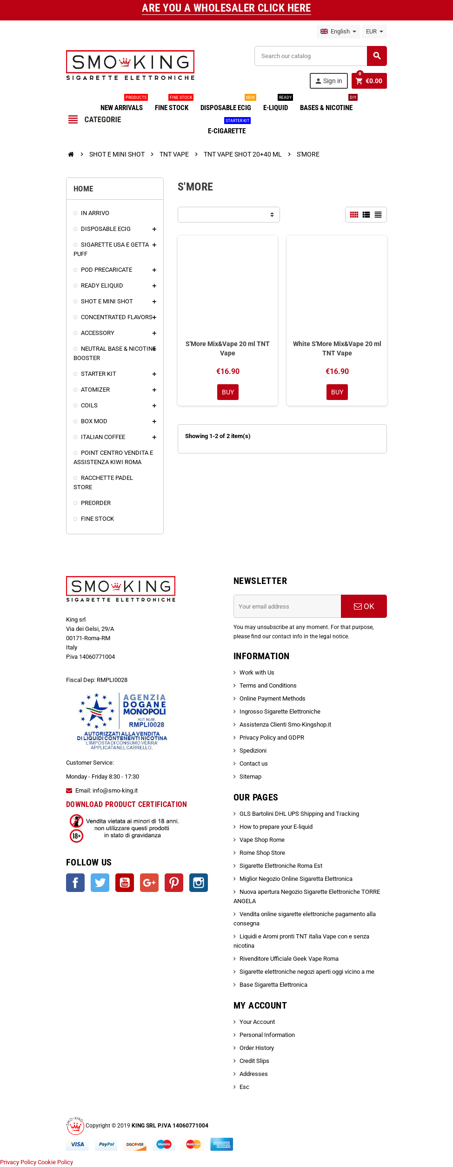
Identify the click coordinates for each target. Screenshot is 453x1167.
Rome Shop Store (262, 852)
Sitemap (250, 776)
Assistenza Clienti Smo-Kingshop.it (285, 724)
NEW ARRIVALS (123, 104)
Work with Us (257, 672)
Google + (149, 882)
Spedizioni (253, 750)
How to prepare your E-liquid (276, 826)
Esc (244, 1086)
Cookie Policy (55, 1162)
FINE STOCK (173, 104)
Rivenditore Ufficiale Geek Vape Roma (289, 958)
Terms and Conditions (268, 685)
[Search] (320, 56)
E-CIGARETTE (228, 127)
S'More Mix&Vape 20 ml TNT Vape (228, 348)
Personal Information (267, 1034)
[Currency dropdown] (374, 32)
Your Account (257, 1021)
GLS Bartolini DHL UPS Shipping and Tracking (299, 813)
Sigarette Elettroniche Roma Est (281, 865)
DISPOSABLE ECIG (227, 104)
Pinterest (174, 882)
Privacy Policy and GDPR (272, 737)
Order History (257, 1047)
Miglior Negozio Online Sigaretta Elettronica (296, 878)
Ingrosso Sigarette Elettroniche (280, 711)
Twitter (100, 882)
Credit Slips (254, 1060)
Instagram (198, 882)
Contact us (254, 763)
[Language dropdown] (338, 32)
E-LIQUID (277, 104)
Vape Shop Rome (262, 839)
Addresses (254, 1073)
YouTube (124, 882)
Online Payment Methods (273, 698)
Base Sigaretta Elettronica (273, 984)
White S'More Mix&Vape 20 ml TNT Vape (337, 348)
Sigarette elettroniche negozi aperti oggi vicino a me (307, 971)
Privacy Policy (18, 1162)
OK (364, 606)
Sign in (328, 81)
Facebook (75, 882)
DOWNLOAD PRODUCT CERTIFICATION (126, 804)
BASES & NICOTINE (328, 104)
